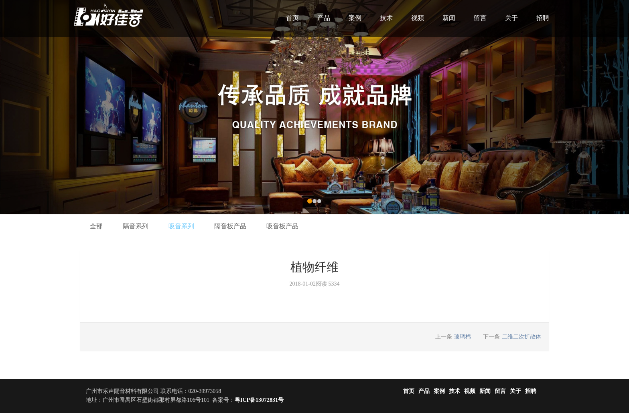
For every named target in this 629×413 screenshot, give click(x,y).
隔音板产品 (230, 226)
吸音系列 (181, 226)
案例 (355, 17)
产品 (323, 17)
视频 (417, 17)
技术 (386, 17)
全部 (96, 226)
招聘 (542, 17)
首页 (292, 17)
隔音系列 (135, 226)
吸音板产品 (282, 226)
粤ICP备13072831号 (259, 400)
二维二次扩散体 (521, 337)
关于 (511, 17)
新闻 (448, 17)
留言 (480, 17)
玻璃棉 (462, 337)
